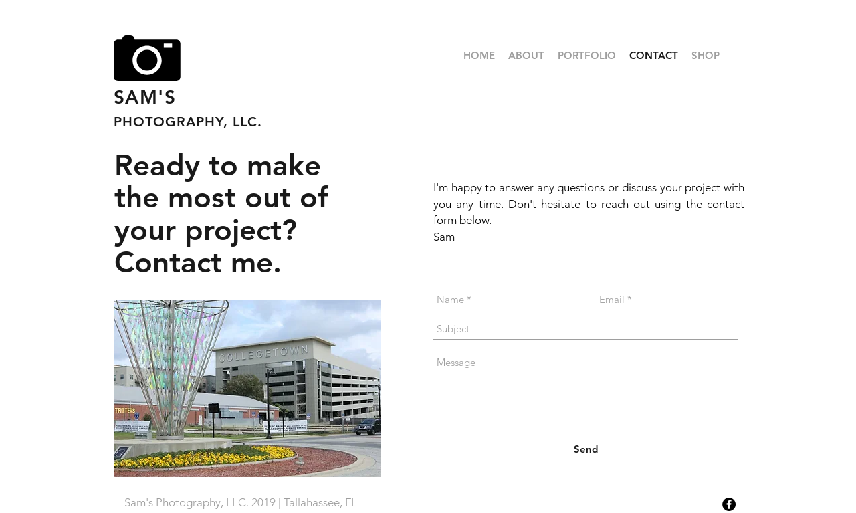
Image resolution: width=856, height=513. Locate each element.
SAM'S (145, 97)
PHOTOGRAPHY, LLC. (188, 122)
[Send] (586, 449)
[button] (587, 55)
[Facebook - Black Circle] (729, 504)
